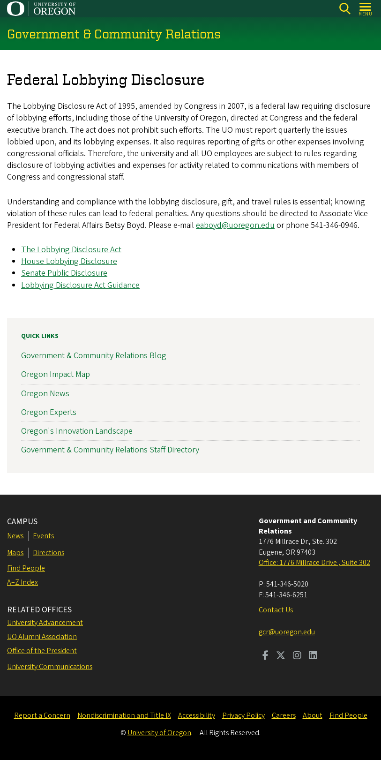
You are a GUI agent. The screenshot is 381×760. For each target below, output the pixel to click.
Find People (26, 568)
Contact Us (276, 610)
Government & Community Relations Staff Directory (110, 450)
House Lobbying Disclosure (69, 262)
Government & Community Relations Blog (93, 355)
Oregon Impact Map (55, 375)
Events (43, 536)
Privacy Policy (243, 715)
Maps (15, 553)
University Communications (49, 667)
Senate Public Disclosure (64, 273)
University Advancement (45, 622)
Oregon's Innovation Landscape (77, 431)
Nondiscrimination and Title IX (124, 715)
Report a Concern (42, 715)
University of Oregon (159, 733)
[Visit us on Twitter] (280, 656)
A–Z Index (22, 582)
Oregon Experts (48, 412)
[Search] (345, 9)
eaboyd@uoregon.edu (235, 225)
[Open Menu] (366, 8)
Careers (284, 715)
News (15, 536)
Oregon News (45, 393)
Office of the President (42, 651)
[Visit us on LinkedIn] (313, 656)
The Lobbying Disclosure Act (71, 250)
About (312, 715)
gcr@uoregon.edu (287, 632)
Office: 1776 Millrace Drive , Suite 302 (314, 562)
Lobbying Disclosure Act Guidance (80, 285)
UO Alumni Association (42, 637)
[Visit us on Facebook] (265, 656)
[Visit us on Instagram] (297, 656)
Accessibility (196, 715)
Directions (48, 553)
